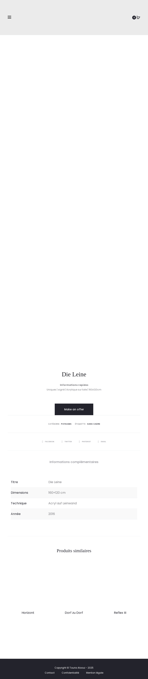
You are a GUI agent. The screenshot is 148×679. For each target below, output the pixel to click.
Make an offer (74, 407)
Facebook (46, 439)
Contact (50, 670)
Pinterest (86, 439)
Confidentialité (70, 670)
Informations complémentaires (74, 459)
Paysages (66, 421)
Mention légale (94, 670)
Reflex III (120, 610)
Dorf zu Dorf (74, 610)
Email (104, 439)
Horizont (28, 610)
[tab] (74, 460)
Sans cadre (93, 421)
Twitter (66, 439)
